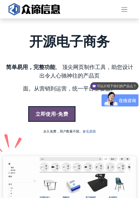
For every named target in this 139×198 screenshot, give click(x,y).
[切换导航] (124, 9)
